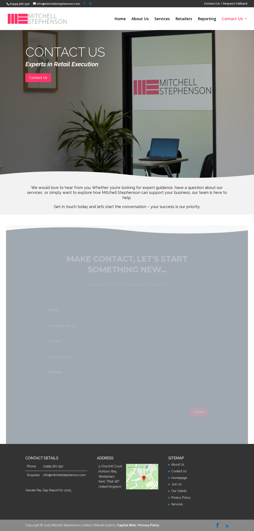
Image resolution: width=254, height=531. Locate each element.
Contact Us (232, 19)
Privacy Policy (181, 497)
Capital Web (126, 525)
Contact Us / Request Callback (226, 3)
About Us (140, 19)
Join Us (176, 484)
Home (120, 19)
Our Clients (179, 491)
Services (162, 19)
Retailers (183, 19)
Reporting (207, 19)
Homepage (179, 478)
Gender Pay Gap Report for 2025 (48, 490)
